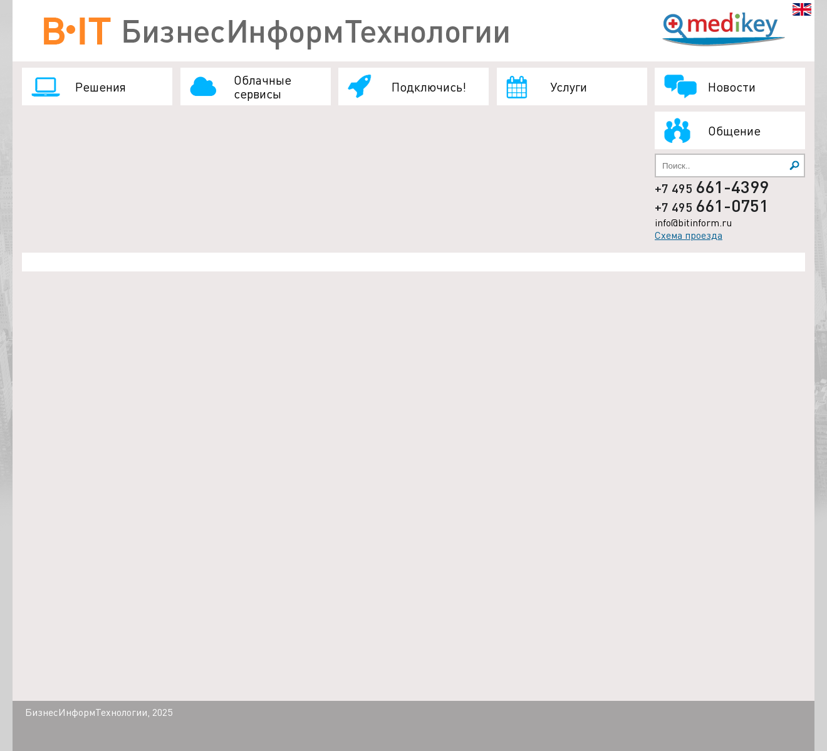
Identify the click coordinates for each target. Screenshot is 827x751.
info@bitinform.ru (693, 222)
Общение (734, 130)
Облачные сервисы (262, 86)
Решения (100, 86)
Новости (732, 86)
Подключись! (429, 86)
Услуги (568, 86)
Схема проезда (688, 234)
